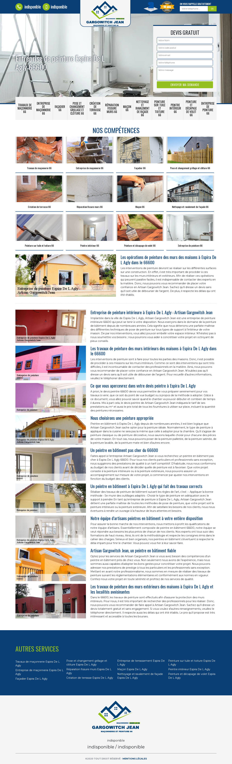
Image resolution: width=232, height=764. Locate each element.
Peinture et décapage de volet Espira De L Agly (191, 675)
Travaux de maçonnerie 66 (25, 108)
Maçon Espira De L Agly (132, 669)
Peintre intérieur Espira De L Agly (189, 669)
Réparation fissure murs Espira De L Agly (88, 671)
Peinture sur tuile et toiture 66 (159, 108)
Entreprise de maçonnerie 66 (43, 108)
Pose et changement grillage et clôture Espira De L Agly (86, 662)
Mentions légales (135, 758)
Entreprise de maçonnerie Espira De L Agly (39, 672)
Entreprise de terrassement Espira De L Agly (141, 662)
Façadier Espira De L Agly (31, 678)
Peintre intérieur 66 (175, 108)
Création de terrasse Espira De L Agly (89, 677)
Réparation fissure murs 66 (112, 108)
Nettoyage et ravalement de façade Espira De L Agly (140, 675)
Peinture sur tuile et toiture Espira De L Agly (191, 662)
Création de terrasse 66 (95, 108)
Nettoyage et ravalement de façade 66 (143, 108)
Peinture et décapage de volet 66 (191, 108)
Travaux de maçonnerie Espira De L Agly (37, 663)
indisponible (28, 6)
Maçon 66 (127, 108)
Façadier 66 (60, 108)
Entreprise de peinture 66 (207, 108)
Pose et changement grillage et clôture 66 (77, 108)
